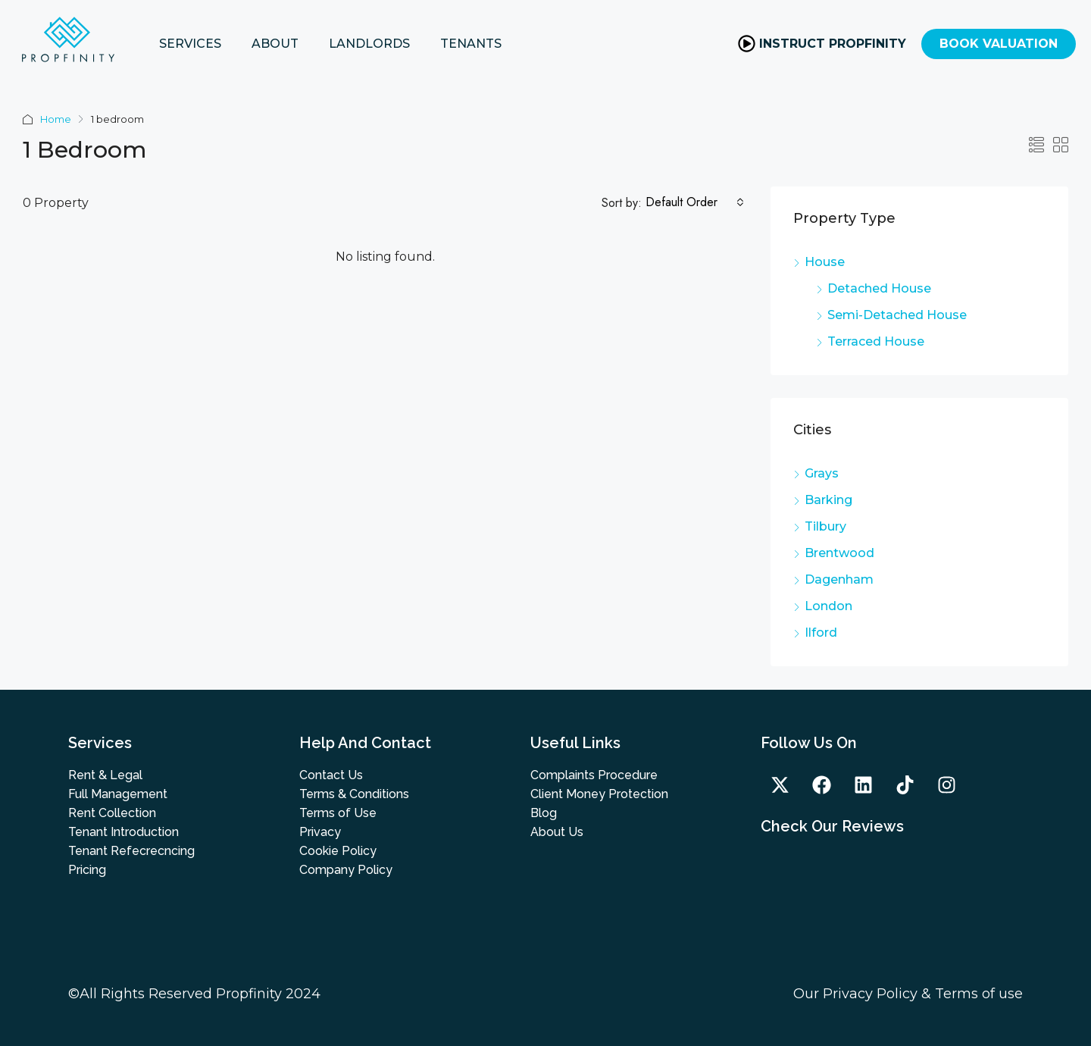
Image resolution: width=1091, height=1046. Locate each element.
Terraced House (875, 341)
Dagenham (839, 579)
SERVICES (190, 43)
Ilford (821, 632)
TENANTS (471, 43)
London (828, 606)
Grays (822, 473)
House (825, 262)
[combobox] (694, 202)
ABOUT (275, 43)
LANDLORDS (369, 43)
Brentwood (839, 553)
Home (55, 119)
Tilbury (825, 526)
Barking (828, 500)
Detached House (879, 288)
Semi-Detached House (897, 315)
